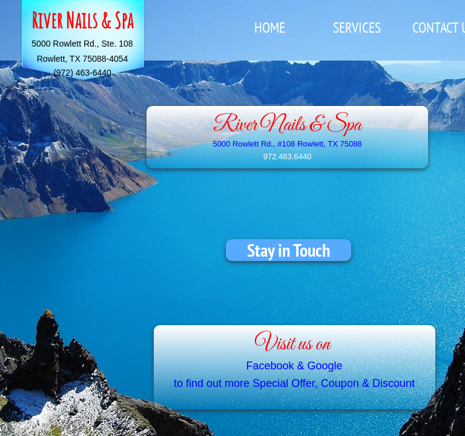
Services (357, 27)
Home (269, 27)
